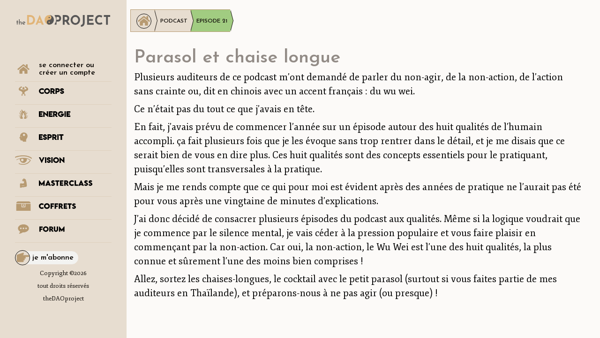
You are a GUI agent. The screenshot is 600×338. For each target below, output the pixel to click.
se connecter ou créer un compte (67, 69)
